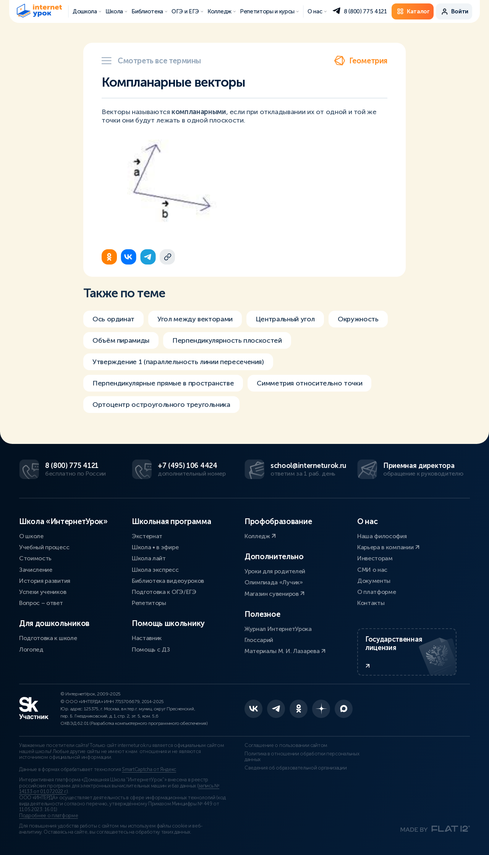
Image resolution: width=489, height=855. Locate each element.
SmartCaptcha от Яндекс (149, 769)
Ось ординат (113, 323)
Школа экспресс (155, 569)
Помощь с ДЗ (151, 649)
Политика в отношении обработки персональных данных (301, 757)
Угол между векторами (195, 323)
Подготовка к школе (48, 638)
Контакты (370, 603)
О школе (31, 536)
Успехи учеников (42, 592)
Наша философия (382, 536)
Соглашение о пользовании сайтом (285, 745)
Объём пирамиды (120, 344)
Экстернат (147, 536)
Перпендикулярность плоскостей (227, 344)
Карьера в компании (388, 547)
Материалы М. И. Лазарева (284, 651)
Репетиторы (149, 603)
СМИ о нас (372, 569)
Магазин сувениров (274, 593)
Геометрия (360, 60)
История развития (44, 581)
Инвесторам (375, 558)
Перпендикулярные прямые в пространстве (163, 387)
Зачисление (35, 569)
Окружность (358, 323)
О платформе (376, 592)
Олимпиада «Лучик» (273, 582)
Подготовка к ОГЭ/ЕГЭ (164, 592)
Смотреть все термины (151, 60)
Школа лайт (149, 558)
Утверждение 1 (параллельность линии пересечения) (178, 365)
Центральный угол (285, 323)
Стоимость (35, 558)
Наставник (147, 638)
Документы (373, 581)
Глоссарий (258, 640)
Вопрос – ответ (41, 603)
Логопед (31, 649)
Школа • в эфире (155, 547)
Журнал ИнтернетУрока (278, 629)
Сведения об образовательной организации (295, 768)
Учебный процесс (44, 547)
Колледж (260, 536)
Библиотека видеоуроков (168, 581)
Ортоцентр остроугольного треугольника (161, 408)
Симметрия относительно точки (309, 387)
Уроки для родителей (274, 571)
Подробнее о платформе (48, 815)
